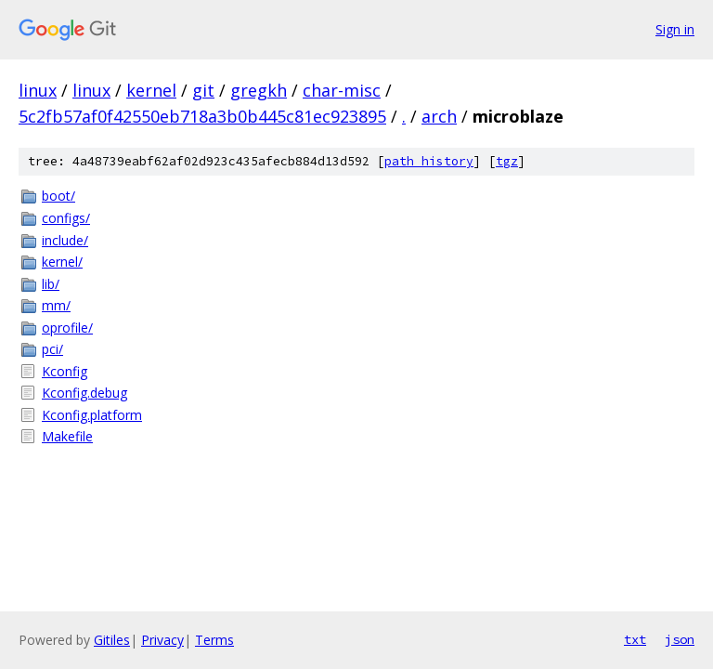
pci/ (52, 349)
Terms (214, 640)
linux (38, 90)
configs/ (66, 218)
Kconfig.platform (92, 415)
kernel (151, 90)
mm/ (56, 305)
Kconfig (64, 371)
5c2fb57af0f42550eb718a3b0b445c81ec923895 (202, 116)
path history (428, 161)
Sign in (674, 29)
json (679, 639)
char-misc (342, 90)
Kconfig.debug (84, 392)
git (203, 90)
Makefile (67, 436)
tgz (507, 161)
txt (635, 639)
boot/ (58, 195)
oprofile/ (67, 327)
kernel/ (62, 261)
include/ (65, 240)
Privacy (162, 640)
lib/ (50, 284)
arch (439, 116)
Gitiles (112, 640)
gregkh (258, 90)
